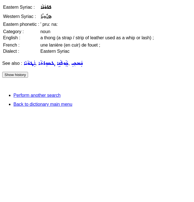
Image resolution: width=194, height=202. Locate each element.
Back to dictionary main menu (42, 104)
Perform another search (37, 95)
